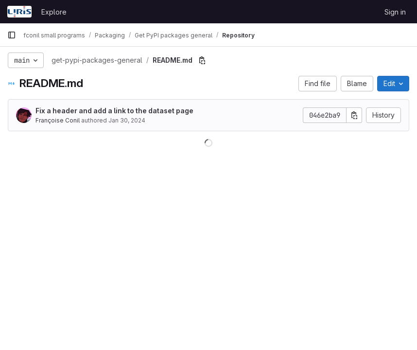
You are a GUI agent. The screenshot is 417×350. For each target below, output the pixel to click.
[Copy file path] (202, 60)
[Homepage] (19, 11)
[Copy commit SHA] (354, 115)
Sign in (395, 12)
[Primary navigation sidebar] (11, 35)
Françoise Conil (57, 120)
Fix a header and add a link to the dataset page (114, 110)
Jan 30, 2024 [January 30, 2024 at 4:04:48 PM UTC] (126, 120)
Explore (54, 12)
